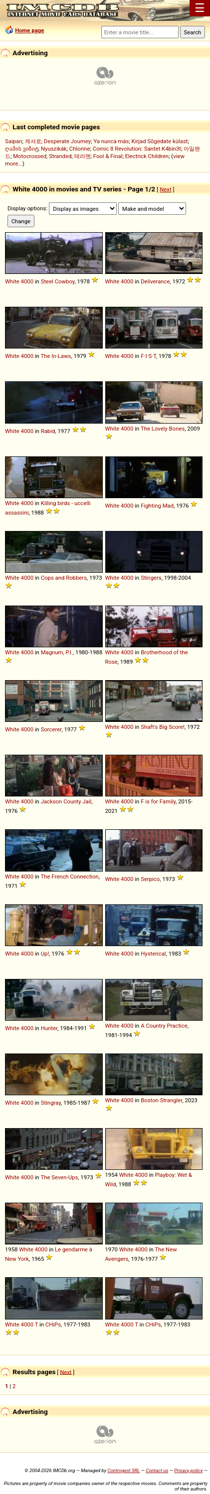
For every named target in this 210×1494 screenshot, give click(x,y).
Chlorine (79, 148)
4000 (27, 281)
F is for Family (158, 801)
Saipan (13, 141)
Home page (29, 30)
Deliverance (155, 281)
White (12, 281)
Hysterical (153, 953)
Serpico (150, 879)
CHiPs (53, 1324)
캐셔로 (33, 141)
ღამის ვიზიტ (21, 148)
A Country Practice (164, 1025)
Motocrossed (29, 156)
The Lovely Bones (163, 428)
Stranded (60, 156)
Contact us (157, 1470)
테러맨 (82, 156)
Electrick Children (147, 156)
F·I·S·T (148, 355)
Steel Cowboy (58, 281)
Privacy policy (188, 1470)
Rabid (48, 431)
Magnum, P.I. (57, 652)
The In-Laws (55, 355)
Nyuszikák (54, 148)
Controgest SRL (123, 1470)
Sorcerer (51, 729)
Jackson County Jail (66, 801)
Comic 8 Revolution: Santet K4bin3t (137, 148)
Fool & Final (108, 156)
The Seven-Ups (59, 1177)
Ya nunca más (111, 141)
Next (165, 189)
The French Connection (69, 876)
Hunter (49, 1028)
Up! (45, 953)
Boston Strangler (161, 1100)
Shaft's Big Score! (163, 726)
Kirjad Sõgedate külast (160, 141)
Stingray (51, 1102)
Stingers (151, 577)
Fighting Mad (157, 505)
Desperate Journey (67, 141)
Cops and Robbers (64, 577)
